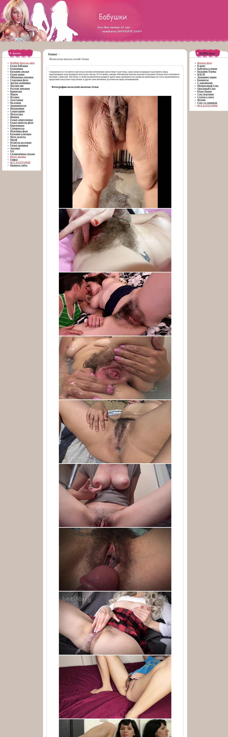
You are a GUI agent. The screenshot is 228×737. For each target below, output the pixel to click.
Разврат (52, 54)
